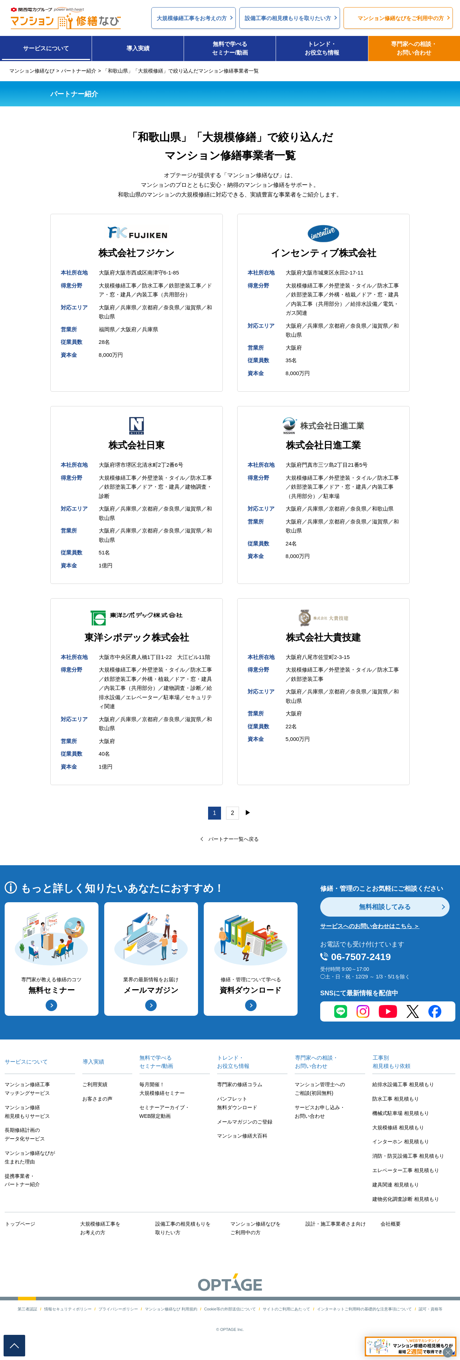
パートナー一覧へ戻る (233, 841)
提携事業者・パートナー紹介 (22, 1183)
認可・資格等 (430, 1311)
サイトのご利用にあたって (286, 1311)
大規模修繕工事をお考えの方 (100, 1230)
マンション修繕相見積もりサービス (27, 1114)
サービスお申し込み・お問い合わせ (320, 1114)
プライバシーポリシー (118, 1311)
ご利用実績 (94, 1087)
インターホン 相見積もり (400, 1144)
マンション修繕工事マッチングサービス (27, 1091)
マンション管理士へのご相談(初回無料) (320, 1091)
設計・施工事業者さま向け (335, 1226)
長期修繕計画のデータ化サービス (25, 1137)
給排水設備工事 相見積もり (403, 1087)
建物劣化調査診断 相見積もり (405, 1201)
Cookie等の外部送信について (230, 1311)
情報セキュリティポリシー (68, 1311)
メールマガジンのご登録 (244, 1124)
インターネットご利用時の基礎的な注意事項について (364, 1311)
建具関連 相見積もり (395, 1187)
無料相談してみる (385, 909)
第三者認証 (27, 1311)
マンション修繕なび (32, 71)
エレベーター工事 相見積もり (405, 1173)
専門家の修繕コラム (239, 1087)
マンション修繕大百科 (242, 1139)
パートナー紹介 (78, 71)
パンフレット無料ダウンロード (237, 1106)
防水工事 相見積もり (395, 1102)
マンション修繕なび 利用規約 (171, 1311)
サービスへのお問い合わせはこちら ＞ (369, 929)
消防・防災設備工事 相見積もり (408, 1159)
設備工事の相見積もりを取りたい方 (182, 1230)
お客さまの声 (97, 1102)
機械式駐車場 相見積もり (400, 1116)
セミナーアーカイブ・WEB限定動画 (164, 1114)
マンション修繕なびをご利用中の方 (255, 1230)
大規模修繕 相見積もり (398, 1130)
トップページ (20, 1226)
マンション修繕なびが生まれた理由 (30, 1160)
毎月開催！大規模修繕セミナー (162, 1091)
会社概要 (390, 1226)
